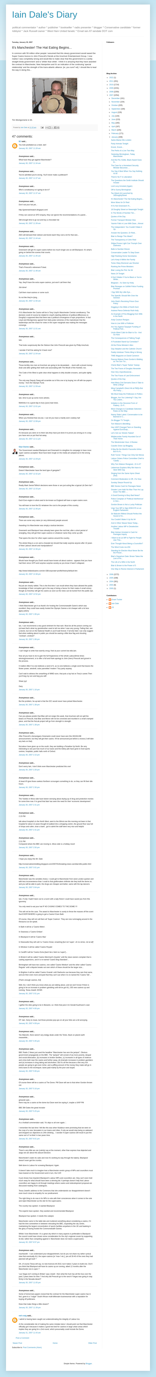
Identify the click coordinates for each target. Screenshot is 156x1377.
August (114, 112)
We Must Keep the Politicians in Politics (126, 394)
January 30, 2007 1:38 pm (29, 705)
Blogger (89, 1364)
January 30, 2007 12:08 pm (30, 421)
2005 (111, 578)
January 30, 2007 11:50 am (30, 301)
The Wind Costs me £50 (120, 547)
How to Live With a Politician (122, 323)
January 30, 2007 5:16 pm (29, 1089)
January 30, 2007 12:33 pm (30, 489)
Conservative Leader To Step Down (125, 253)
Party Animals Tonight (119, 144)
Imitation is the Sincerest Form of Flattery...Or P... (124, 404)
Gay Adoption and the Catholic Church (126, 349)
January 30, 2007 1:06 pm (29, 614)
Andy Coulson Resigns (120, 320)
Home (55, 1343)
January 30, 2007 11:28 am (30, 148)
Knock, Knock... (117, 147)
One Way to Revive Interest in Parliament (127, 569)
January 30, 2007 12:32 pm (30, 474)
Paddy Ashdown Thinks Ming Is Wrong (126, 352)
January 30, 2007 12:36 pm (30, 509)
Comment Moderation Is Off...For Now (126, 479)
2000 (111, 588)
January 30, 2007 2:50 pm (29, 847)
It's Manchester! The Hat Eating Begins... (127, 199)
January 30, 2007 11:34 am (30, 163)
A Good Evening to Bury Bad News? (125, 495)
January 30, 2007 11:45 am (30, 256)
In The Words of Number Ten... (123, 213)
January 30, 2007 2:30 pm (29, 787)
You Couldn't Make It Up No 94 (123, 519)
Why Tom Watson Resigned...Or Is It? (126, 464)
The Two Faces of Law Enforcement (125, 376)
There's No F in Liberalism (121, 177)
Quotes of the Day (118, 217)
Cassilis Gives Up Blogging (122, 446)
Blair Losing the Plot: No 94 (122, 270)
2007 (111, 95)
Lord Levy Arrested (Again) (121, 186)
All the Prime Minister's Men (122, 345)
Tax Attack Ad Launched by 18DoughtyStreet (122, 194)
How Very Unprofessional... (122, 372)
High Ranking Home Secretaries (124, 256)
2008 (111, 92)
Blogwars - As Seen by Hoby (122, 283)
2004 (111, 581)
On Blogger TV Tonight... (121, 420)
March (114, 130)
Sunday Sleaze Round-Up (121, 482)
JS (113, 607)
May (113, 123)
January (114, 137)
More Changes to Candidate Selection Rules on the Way (126, 410)
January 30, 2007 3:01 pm (29, 867)
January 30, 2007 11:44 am (30, 238)
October (114, 105)
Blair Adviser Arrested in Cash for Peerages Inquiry (124, 533)
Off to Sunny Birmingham (121, 190)
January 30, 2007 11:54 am (30, 354)
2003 (111, 585)
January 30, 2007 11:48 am (30, 271)
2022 (111, 78)
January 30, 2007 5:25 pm (29, 1111)
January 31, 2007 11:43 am (30, 1333)
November (115, 102)
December (115, 98)
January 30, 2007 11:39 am (30, 223)
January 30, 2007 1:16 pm (29, 690)
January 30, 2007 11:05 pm (30, 1283)
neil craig (23, 1316)
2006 (111, 574)
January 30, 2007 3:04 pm (29, 887)
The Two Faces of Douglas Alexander (126, 368)
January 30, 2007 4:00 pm (29, 1008)
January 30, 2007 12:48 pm (30, 574)
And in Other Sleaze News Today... (125, 523)
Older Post (92, 1343)
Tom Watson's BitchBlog (120, 424)
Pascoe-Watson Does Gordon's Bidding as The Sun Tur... (127, 360)
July (113, 116)
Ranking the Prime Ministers (122, 267)
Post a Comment (22, 1338)
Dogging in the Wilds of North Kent (125, 307)
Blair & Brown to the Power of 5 (123, 565)
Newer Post (17, 1343)
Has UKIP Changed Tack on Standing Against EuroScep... (126, 428)
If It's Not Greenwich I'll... (121, 206)
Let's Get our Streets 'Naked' (122, 433)
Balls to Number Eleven (120, 249)
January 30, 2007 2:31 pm (29, 805)
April (113, 126)
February (115, 133)
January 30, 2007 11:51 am (30, 329)
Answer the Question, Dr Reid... (123, 233)
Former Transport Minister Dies (123, 220)
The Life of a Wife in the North (123, 562)
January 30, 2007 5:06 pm (29, 1071)
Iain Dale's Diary (44, 14)
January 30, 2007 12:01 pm (30, 406)
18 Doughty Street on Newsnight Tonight (127, 209)
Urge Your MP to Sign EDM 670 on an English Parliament (126, 509)
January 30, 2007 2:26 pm (29, 770)
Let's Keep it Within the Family (123, 260)
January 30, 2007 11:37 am (30, 178)
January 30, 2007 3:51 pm (29, 994)
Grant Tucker (117, 600)
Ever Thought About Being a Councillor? (127, 543)
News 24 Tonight (117, 274)
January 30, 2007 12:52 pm (30, 594)
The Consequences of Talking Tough (125, 338)
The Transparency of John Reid (123, 240)
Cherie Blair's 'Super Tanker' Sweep (125, 365)
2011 (111, 81)
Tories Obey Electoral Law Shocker (125, 263)
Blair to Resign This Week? (122, 236)
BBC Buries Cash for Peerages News (126, 486)
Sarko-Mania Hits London (121, 140)
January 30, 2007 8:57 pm (29, 1242)
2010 (111, 85)
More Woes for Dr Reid (120, 202)
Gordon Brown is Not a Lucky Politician (126, 504)
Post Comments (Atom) (32, 1347)
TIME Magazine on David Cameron (125, 356)
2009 (111, 88)
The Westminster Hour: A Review (124, 442)
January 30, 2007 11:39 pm (30, 1308)
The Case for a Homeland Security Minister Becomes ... (125, 166)
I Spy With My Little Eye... (121, 292)
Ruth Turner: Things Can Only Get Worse (127, 455)
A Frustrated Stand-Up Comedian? (125, 342)
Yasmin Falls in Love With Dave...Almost (127, 223)
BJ (20, 141)
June (113, 119)
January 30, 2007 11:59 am (30, 386)
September (116, 109)
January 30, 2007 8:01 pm (29, 1139)
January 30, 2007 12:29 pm (30, 459)
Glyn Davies (24, 447)
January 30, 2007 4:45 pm (29, 1041)
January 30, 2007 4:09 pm (29, 1023)
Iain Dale (115, 603)
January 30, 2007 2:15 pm (29, 755)
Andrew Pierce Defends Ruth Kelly (125, 310)
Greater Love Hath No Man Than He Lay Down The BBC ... (127, 491)
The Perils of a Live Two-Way (122, 151)
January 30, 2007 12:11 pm (30, 439)
